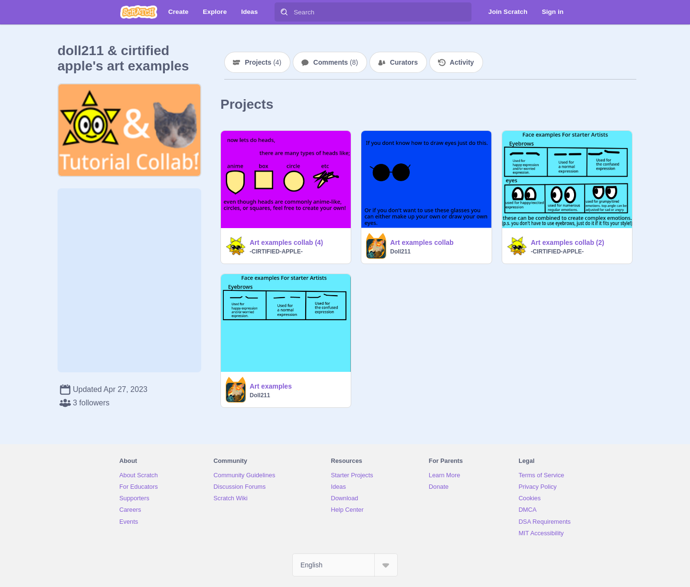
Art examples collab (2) (567, 242)
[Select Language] (345, 564)
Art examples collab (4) (286, 242)
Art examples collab (421, 242)
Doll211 (400, 251)
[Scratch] (138, 12)
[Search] (284, 12)
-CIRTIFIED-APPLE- (276, 251)
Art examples (271, 386)
